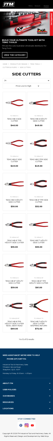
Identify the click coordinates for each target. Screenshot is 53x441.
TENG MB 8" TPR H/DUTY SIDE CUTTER (38, 282)
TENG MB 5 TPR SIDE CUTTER (39, 160)
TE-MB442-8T (38, 278)
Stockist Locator (46, 6)
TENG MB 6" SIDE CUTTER (14, 160)
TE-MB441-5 (14, 116)
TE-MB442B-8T (14, 318)
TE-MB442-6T (14, 237)
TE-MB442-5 (14, 197)
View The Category (14, 55)
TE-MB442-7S (38, 318)
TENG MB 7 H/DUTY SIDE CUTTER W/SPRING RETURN (38, 323)
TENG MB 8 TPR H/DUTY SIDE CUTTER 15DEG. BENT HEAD (14, 323)
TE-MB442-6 (39, 116)
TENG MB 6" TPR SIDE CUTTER (38, 201)
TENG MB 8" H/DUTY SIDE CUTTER (14, 282)
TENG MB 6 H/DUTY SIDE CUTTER (38, 120)
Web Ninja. (45, 436)
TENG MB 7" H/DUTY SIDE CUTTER (38, 241)
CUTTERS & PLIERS (10, 67)
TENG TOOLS (35, 64)
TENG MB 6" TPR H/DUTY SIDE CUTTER (14, 241)
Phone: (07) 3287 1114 (16, 359)
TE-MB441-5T (38, 156)
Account (37, 6)
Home (5, 64)
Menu (31, 6)
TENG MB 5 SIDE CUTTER (14, 120)
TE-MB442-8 (14, 278)
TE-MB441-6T (38, 197)
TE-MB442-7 (39, 237)
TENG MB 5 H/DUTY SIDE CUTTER (14, 201)
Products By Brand (18, 64)
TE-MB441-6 (14, 156)
